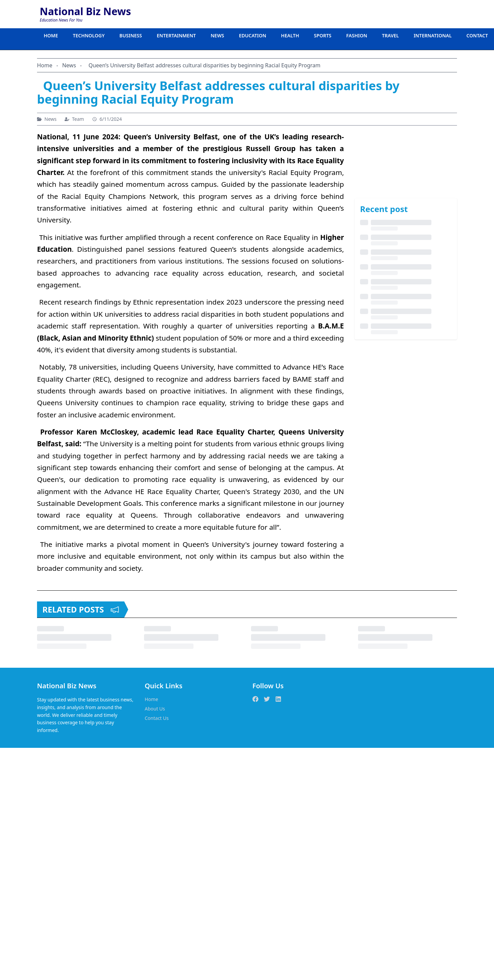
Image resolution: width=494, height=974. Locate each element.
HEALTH (290, 35)
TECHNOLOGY (88, 35)
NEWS (217, 35)
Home (151, 699)
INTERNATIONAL (433, 35)
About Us (155, 708)
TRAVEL (390, 35)
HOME (51, 35)
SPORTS (322, 35)
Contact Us (157, 718)
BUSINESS (130, 35)
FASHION (356, 35)
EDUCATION (252, 35)
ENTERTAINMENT (176, 35)
